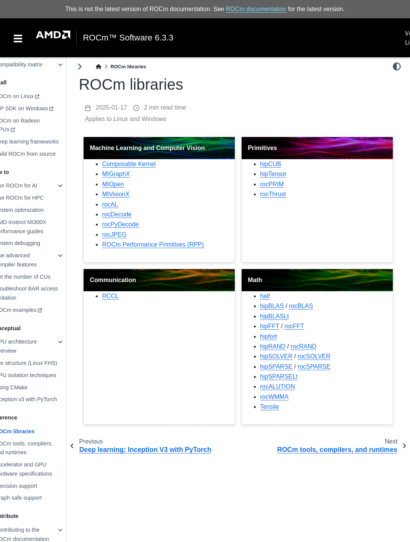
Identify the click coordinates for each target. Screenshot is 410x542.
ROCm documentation (256, 9)
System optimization (34, 210)
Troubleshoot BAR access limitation (41, 293)
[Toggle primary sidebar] (95, 66)
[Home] (114, 67)
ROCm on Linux (29, 96)
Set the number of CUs (38, 277)
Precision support (31, 486)
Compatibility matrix (34, 64)
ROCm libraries (30, 431)
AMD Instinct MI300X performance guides (35, 226)
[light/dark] (397, 66)
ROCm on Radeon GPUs (32, 125)
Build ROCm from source (40, 154)
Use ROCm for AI (31, 185)
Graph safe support (33, 498)
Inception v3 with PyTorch (41, 399)
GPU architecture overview (31, 346)
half (273, 296)
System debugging (32, 243)
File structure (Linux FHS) (41, 363)
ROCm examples (31, 310)
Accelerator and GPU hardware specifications (38, 469)
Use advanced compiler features (31, 260)
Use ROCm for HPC (34, 198)
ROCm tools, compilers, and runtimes (39, 447)
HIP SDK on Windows (36, 108)
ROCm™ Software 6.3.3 (128, 37)
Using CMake (26, 387)
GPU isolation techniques (41, 375)
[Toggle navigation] (18, 38)
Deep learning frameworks (42, 142)
